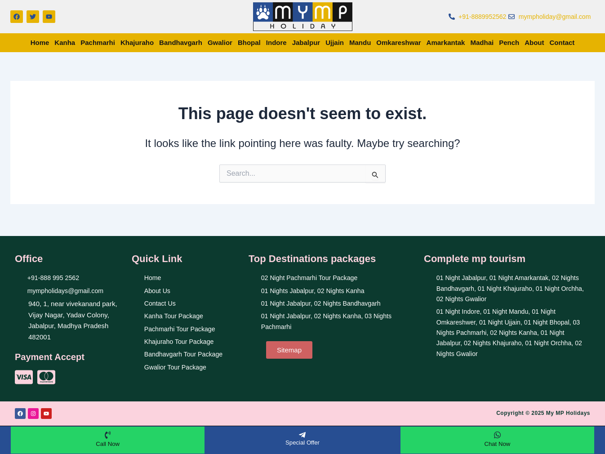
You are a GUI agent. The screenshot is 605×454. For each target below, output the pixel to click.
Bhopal (249, 42)
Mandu (360, 42)
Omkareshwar (398, 42)
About (534, 42)
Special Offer (303, 441)
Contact (562, 42)
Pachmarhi (97, 42)
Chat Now (497, 442)
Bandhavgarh (180, 42)
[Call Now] (108, 434)
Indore (276, 42)
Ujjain (334, 42)
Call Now (107, 442)
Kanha (64, 42)
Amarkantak (446, 42)
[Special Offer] (302, 434)
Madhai (482, 42)
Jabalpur (306, 42)
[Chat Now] (497, 434)
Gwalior (220, 42)
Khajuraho (137, 42)
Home (40, 42)
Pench (509, 42)
